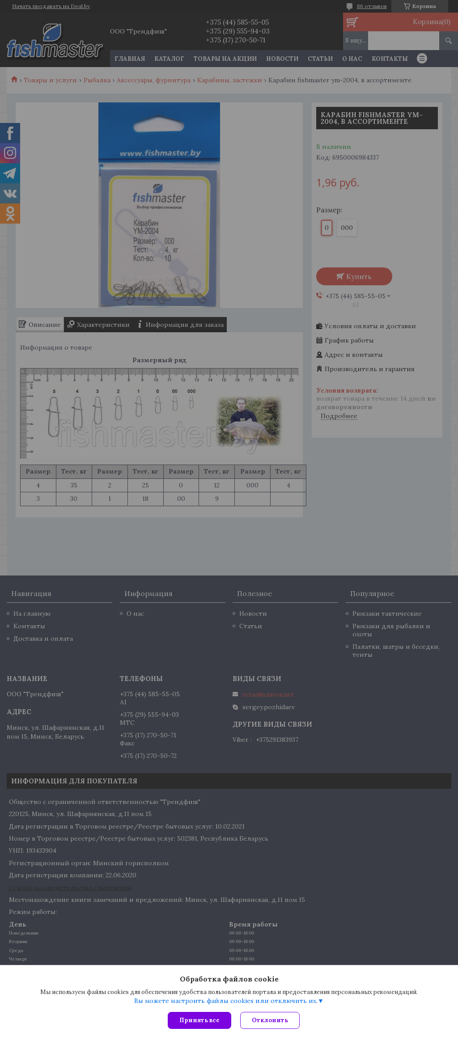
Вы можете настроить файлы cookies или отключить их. (226, 1001)
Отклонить (270, 1020)
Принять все (199, 1020)
